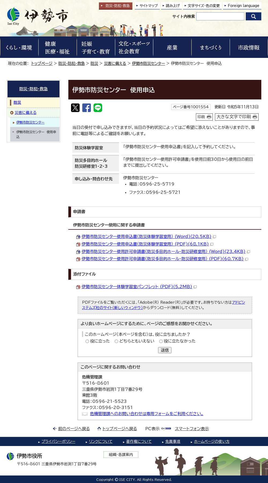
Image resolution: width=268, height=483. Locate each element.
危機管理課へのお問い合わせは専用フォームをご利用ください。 (146, 414)
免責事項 (172, 441)
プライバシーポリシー (58, 441)
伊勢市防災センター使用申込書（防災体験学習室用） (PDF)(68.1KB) (147, 244)
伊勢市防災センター (148, 63)
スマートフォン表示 (192, 429)
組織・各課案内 (121, 454)
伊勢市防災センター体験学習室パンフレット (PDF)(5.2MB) (139, 287)
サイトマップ (149, 6)
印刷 (201, 117)
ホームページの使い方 (212, 441)
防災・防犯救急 (118, 6)
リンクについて (101, 441)
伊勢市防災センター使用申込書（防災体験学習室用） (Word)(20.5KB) (149, 237)
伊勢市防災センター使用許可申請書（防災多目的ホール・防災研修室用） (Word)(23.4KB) (166, 252)
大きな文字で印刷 (234, 116)
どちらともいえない (136, 341)
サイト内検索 (183, 16)
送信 (165, 350)
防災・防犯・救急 (71, 63)
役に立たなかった (180, 341)
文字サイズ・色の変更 (204, 6)
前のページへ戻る (74, 429)
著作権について (139, 441)
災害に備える (115, 63)
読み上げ (173, 6)
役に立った (100, 341)
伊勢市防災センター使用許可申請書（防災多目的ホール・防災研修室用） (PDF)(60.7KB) (165, 259)
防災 (94, 63)
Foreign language (243, 6)
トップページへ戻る (120, 429)
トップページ (42, 63)
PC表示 (152, 429)
